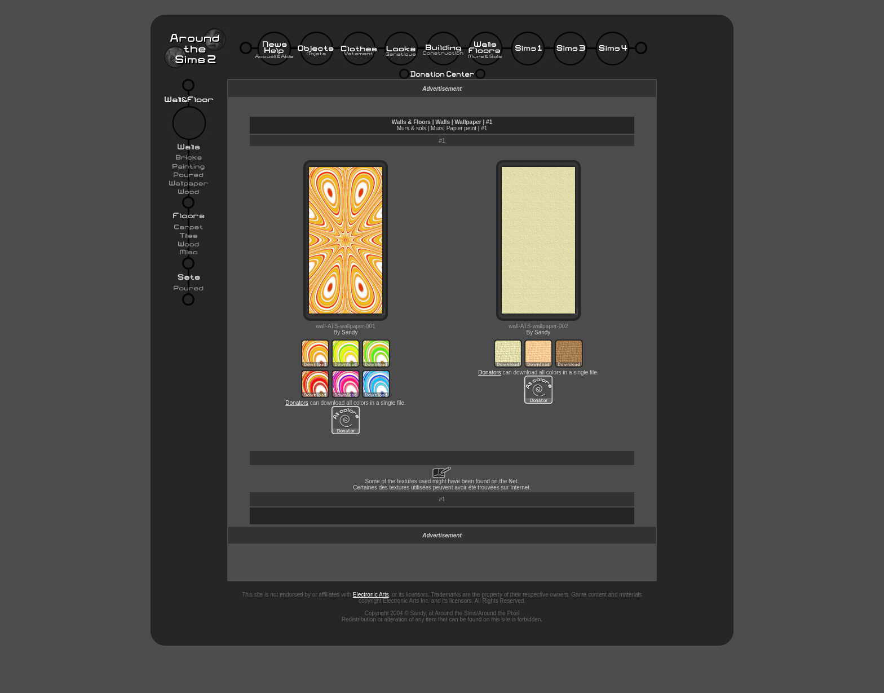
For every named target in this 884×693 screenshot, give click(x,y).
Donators (296, 403)
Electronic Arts (371, 595)
